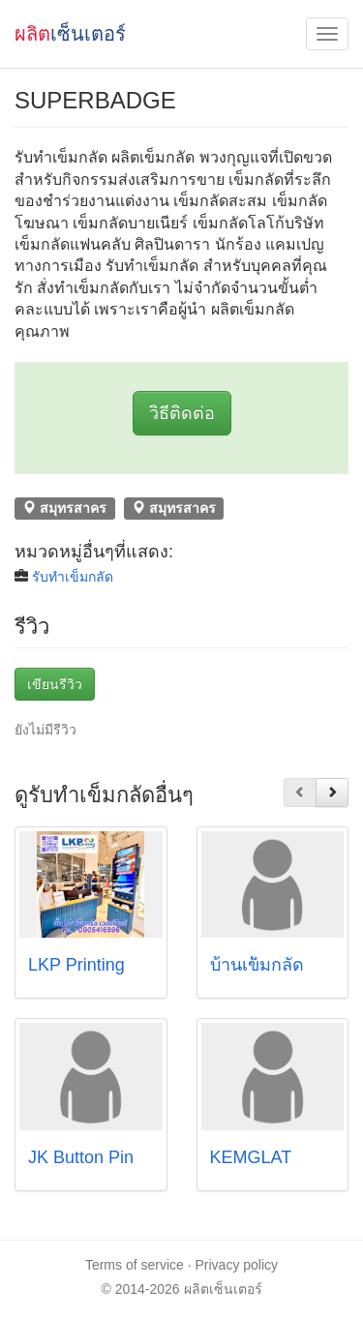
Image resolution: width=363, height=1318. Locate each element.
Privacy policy (237, 1265)
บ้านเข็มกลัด (257, 964)
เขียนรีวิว (54, 684)
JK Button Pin (81, 1157)
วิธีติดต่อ (182, 413)
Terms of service (134, 1265)
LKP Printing (76, 964)
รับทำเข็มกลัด (72, 576)
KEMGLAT (251, 1157)
